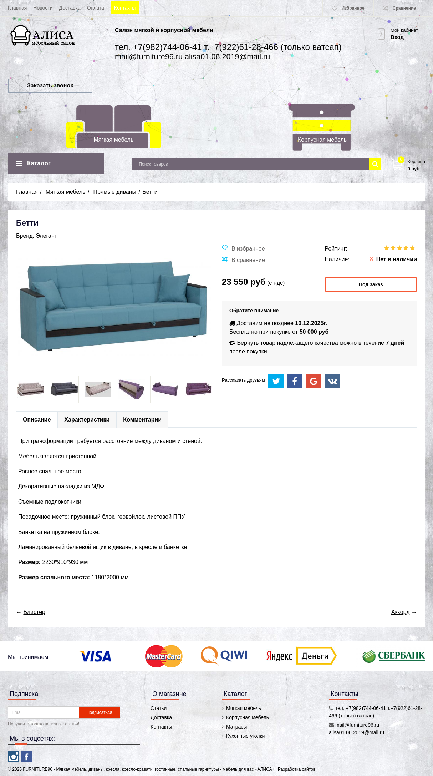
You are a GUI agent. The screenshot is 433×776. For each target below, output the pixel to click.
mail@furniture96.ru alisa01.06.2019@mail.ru (192, 56)
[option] (30, 389)
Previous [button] (21, 389)
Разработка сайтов (296, 769)
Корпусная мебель (322, 140)
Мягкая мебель (114, 140)
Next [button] (206, 389)
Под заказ (371, 284)
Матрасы (236, 727)
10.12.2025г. (311, 323)
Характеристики (86, 420)
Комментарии (142, 420)
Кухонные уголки (245, 736)
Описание (37, 420)
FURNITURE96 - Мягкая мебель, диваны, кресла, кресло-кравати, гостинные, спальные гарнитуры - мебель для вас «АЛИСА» (149, 769)
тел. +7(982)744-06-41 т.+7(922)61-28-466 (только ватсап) (228, 47)
